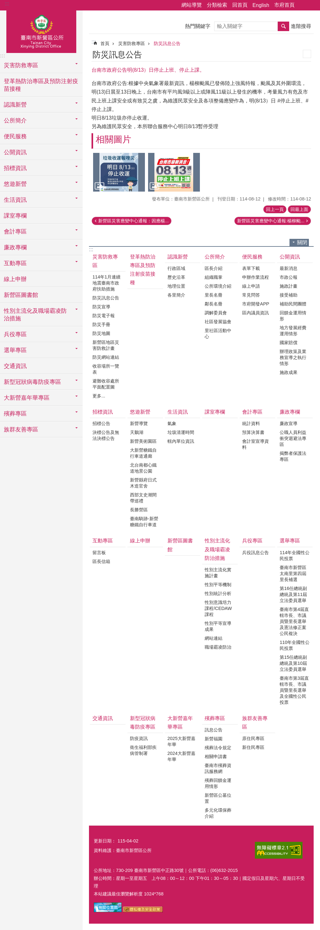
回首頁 (240, 5)
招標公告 (101, 423)
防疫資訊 (139, 738)
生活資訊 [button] (15, 200)
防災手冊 (101, 324)
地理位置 (176, 286)
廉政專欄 (290, 412)
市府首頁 (284, 5)
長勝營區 (139, 509)
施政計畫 (288, 286)
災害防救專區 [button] (21, 65)
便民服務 (252, 256)
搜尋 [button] (283, 26)
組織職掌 (213, 277)
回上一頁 (275, 209)
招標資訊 (102, 412)
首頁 (104, 43)
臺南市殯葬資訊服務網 (218, 768)
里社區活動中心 (218, 333)
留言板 (99, 552)
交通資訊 (15, 366)
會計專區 (252, 412)
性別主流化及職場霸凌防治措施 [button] (35, 315)
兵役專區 (252, 540)
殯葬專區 (215, 718)
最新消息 (288, 268)
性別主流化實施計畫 (218, 572)
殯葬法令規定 (218, 747)
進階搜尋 (301, 26)
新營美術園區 (143, 441)
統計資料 (251, 423)
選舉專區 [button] (15, 350)
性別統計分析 (218, 593)
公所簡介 (215, 256)
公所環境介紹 (218, 286)
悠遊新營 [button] (15, 184)
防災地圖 (101, 333)
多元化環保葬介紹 (218, 813)
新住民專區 (253, 747)
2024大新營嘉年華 (181, 756)
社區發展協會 (218, 321)
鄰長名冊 (213, 303)
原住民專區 (253, 738)
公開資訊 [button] (15, 152)
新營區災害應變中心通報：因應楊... (133, 220)
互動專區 (102, 540)
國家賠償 (288, 342)
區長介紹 (213, 268)
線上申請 (251, 286)
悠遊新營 (140, 412)
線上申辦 (15, 279)
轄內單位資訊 (180, 441)
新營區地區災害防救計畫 (105, 345)
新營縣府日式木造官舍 (143, 482)
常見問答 (251, 295)
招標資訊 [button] (15, 168)
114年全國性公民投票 (295, 555)
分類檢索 (217, 5)
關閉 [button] (302, 242)
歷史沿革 (176, 277)
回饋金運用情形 (293, 315)
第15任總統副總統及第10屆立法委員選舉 (293, 663)
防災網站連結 (105, 357)
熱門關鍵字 (197, 26)
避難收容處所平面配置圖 (105, 384)
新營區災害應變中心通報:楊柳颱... (270, 220)
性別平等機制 (218, 584)
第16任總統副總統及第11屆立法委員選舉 (293, 594)
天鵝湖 (136, 432)
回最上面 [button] (299, 209)
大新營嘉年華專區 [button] (27, 398)
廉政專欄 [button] (15, 247)
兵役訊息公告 (255, 552)
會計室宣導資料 (255, 444)
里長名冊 (213, 295)
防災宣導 (101, 306)
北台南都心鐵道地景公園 (143, 468)
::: (7, 3)
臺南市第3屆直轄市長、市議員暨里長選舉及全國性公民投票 (294, 690)
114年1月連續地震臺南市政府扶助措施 (106, 282)
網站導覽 (191, 5)
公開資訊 (290, 256)
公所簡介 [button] (15, 120)
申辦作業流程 (255, 277)
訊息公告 (213, 729)
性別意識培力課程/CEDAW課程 (218, 608)
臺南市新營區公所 (41, 31)
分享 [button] (302, 5)
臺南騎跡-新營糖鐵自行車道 (144, 521)
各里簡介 (176, 295)
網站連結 (213, 638)
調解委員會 (216, 312)
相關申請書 (216, 756)
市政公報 (288, 277)
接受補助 (288, 295)
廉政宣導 (288, 423)
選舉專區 (290, 540)
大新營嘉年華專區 (180, 723)
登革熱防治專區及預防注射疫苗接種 (41, 85)
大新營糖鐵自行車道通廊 (143, 453)
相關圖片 (113, 139)
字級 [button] (311, 5)
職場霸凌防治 (218, 647)
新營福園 (213, 738)
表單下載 (251, 268)
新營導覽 (139, 423)
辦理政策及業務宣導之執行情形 (293, 357)
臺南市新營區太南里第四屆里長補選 (293, 573)
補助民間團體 (293, 303)
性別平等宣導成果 (218, 626)
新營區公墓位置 (218, 798)
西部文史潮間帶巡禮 (143, 497)
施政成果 (288, 372)
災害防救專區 (131, 43)
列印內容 (307, 54)
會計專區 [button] (15, 231)
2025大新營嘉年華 (181, 741)
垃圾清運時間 (180, 432)
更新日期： (105, 840)
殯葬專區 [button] (15, 413)
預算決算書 (253, 432)
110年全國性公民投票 (295, 645)
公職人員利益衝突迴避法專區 (293, 438)
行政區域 (176, 268)
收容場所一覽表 (105, 369)
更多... (98, 395)
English (261, 5)
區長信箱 (101, 561)
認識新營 (177, 256)
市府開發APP (255, 303)
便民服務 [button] (15, 136)
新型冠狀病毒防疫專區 (142, 723)
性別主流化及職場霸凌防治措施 (217, 549)
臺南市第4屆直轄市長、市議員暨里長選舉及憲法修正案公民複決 (294, 621)
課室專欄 (15, 216)
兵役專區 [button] (15, 334)
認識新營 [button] (15, 105)
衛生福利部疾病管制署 (143, 750)
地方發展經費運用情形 (293, 330)
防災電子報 (103, 315)
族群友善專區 (255, 723)
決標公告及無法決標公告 (105, 435)
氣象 (171, 423)
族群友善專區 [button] (21, 429)
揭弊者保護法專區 (293, 456)
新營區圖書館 (21, 295)
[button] (119, 172)
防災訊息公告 (167, 43)
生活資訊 (177, 412)
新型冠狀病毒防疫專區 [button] (32, 382)
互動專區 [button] (15, 263)
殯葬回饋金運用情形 (218, 783)
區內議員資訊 (255, 312)
